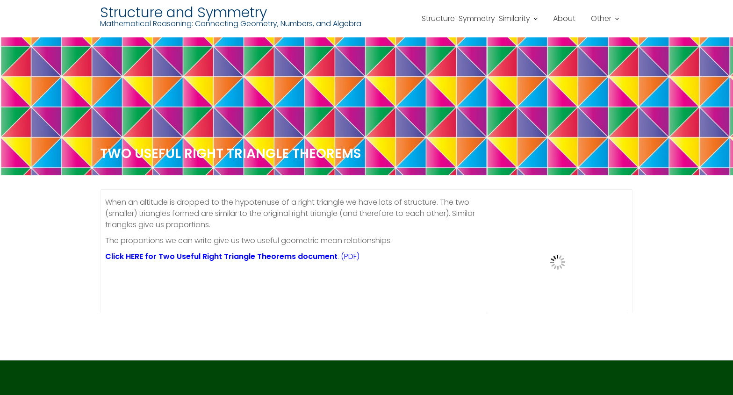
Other (601, 18)
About (564, 18)
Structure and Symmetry (183, 12)
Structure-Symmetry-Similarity (476, 18)
